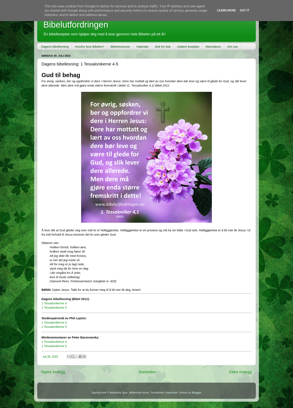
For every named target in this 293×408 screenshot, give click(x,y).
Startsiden (147, 372)
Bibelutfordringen (75, 24)
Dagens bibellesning (55, 46)
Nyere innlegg (53, 372)
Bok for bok (163, 46)
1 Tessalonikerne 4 (54, 303)
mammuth (172, 392)
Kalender (142, 46)
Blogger (196, 392)
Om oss (232, 46)
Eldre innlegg (240, 372)
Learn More (226, 10)
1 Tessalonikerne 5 (54, 307)
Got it (244, 10)
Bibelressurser (120, 46)
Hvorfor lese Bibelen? (89, 46)
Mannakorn (213, 46)
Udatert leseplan (188, 46)
